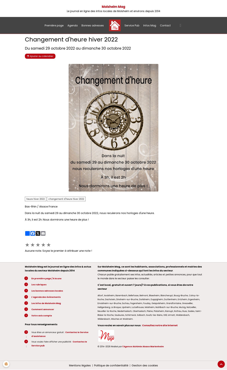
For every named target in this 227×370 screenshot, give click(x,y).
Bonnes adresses (93, 25)
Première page (54, 25)
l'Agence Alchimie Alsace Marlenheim (143, 346)
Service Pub (132, 25)
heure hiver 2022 (35, 199)
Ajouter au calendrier (40, 56)
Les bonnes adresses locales (47, 290)
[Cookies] (6, 364)
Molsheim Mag (113, 6)
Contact (165, 25)
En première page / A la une (46, 278)
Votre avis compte (41, 315)
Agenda (72, 25)
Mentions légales (80, 365)
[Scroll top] (221, 364)
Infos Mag (149, 25)
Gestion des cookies (145, 365)
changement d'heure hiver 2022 (66, 199)
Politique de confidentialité (111, 365)
